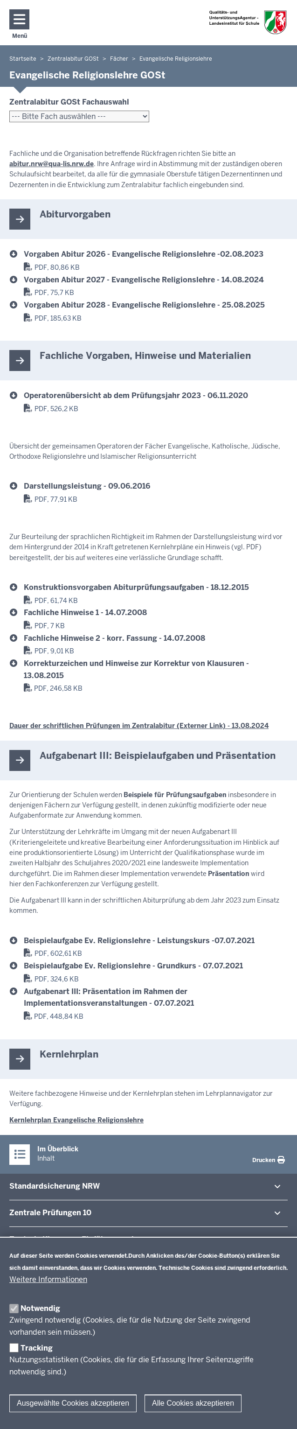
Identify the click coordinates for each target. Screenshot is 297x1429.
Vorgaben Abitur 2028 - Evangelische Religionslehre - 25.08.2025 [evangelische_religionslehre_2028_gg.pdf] (144, 305)
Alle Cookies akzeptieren (193, 1403)
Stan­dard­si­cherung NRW (54, 1186)
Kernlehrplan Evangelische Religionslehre (76, 1120)
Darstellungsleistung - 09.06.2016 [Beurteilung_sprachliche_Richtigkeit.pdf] (87, 486)
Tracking (37, 1348)
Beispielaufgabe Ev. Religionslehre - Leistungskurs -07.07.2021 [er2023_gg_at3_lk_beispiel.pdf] (139, 941)
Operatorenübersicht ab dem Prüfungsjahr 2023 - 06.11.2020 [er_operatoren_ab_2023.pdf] (136, 395)
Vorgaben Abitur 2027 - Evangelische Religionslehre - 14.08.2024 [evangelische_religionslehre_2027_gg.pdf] (144, 280)
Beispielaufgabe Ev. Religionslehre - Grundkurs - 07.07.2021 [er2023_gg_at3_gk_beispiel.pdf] (133, 966)
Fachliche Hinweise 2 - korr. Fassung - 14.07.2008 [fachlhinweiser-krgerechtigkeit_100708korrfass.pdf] (114, 638)
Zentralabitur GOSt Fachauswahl (69, 102)
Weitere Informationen (48, 1279)
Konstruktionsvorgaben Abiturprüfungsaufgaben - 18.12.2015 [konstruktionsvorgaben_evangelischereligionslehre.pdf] (136, 587)
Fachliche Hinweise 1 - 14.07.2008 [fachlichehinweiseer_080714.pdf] (85, 612)
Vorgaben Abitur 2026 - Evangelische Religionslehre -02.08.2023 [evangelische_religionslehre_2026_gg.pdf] (143, 254)
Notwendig (40, 1308)
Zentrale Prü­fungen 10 (50, 1213)
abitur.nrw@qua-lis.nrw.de (51, 164)
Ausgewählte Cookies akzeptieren (73, 1403)
